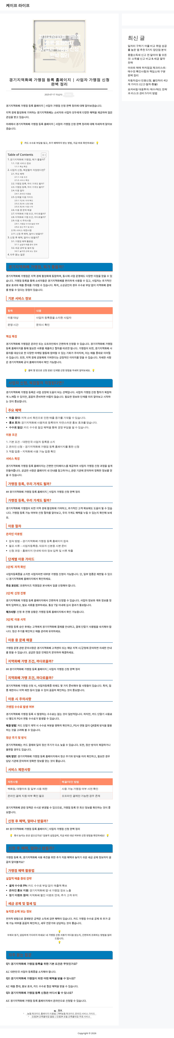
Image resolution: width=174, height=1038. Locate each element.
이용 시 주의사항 (23, 220)
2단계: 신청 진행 (26, 203)
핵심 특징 (23, 166)
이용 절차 (19, 190)
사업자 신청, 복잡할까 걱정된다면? (27, 169)
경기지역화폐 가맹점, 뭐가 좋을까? (27, 159)
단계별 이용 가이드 (24, 197)
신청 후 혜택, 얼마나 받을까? (29, 233)
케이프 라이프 (18, 5)
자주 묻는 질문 (17, 254)
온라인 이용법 (25, 193)
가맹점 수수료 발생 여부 (29, 223)
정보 (60, 1010)
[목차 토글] (42, 155)
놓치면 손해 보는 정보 (28, 251)
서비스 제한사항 (24, 230)
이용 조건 (23, 177)
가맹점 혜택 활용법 (24, 241)
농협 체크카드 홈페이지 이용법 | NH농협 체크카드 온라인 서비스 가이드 (61, 1013)
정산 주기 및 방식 (27, 227)
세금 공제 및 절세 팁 (24, 247)
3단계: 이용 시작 (26, 206)
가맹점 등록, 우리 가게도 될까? (29, 183)
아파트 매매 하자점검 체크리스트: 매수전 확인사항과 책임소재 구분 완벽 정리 (147, 71)
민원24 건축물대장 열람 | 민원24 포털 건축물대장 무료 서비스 (61, 1016)
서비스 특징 (24, 180)
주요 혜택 (19, 173)
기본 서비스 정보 (23, 163)
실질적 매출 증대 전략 (28, 244)
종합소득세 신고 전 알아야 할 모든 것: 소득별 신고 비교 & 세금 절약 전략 (147, 58)
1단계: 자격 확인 (26, 200)
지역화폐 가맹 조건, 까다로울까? (30, 213)
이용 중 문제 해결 (23, 210)
